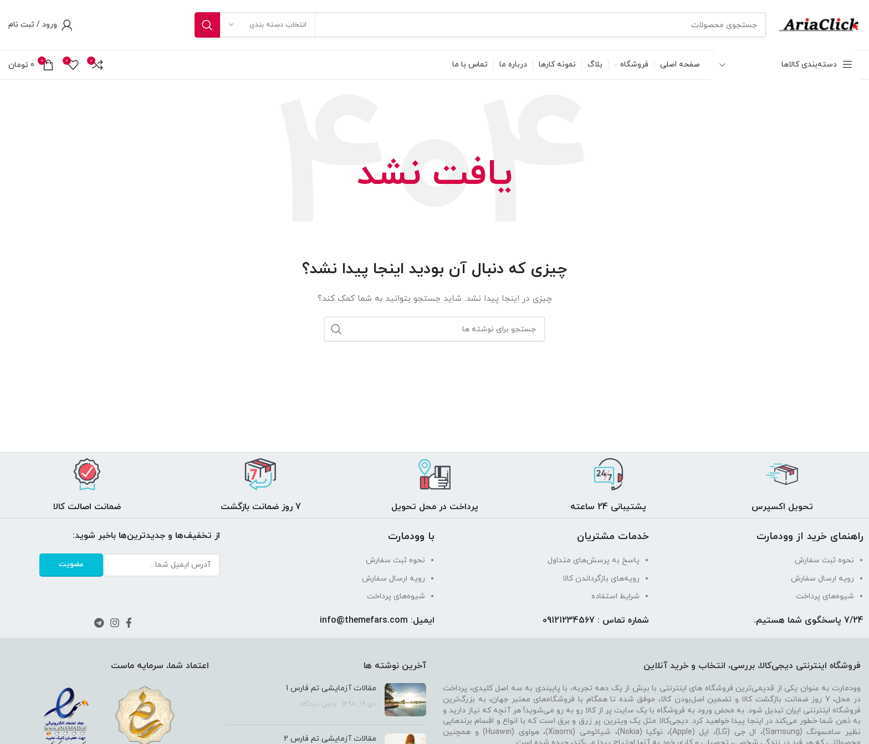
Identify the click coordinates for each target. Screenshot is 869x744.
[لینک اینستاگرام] (114, 622)
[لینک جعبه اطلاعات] (782, 485)
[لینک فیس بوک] (128, 622)
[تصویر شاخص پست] (405, 699)
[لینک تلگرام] (99, 622)
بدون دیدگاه (318, 704)
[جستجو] (480, 25)
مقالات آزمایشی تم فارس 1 (331, 688)
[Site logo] (819, 24)
